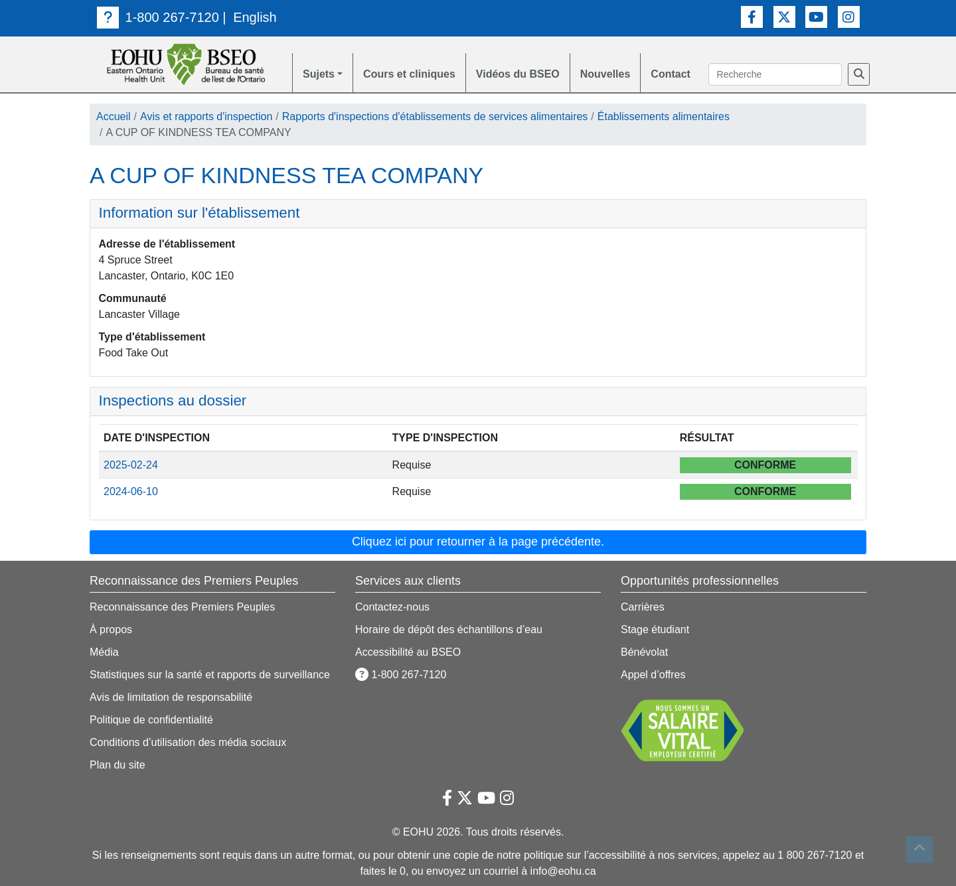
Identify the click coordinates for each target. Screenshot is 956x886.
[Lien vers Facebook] (752, 17)
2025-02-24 (131, 465)
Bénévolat (644, 652)
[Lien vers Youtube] (816, 17)
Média (104, 652)
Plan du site (117, 765)
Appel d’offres (653, 674)
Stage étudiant (655, 629)
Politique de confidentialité (151, 719)
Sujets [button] (319, 74)
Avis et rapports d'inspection (206, 116)
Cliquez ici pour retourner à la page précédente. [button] (478, 541)
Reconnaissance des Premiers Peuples (182, 607)
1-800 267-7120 (158, 17)
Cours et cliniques (409, 74)
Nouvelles (605, 74)
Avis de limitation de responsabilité (171, 697)
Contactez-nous (392, 607)
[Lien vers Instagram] (849, 17)
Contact (670, 74)
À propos (111, 629)
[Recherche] (859, 74)
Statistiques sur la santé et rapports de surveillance (210, 674)
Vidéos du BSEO (518, 74)
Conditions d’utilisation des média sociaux (188, 742)
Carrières (643, 607)
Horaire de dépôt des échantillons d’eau (448, 629)
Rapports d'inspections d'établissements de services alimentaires (435, 116)
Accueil (113, 116)
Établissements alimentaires (664, 116)
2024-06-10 (131, 491)
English (255, 17)
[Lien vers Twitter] (784, 17)
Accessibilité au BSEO (408, 652)
